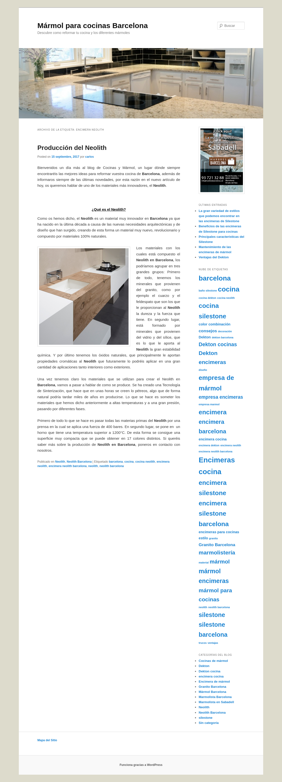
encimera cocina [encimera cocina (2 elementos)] (213, 439)
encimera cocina (211, 676)
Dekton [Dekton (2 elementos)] (205, 337)
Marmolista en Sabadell (216, 702)
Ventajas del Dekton (214, 257)
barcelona (116, 461)
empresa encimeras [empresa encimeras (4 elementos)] (221, 397)
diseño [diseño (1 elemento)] (203, 369)
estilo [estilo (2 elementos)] (203, 538)
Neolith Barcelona (79, 461)
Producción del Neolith (72, 147)
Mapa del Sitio (47, 740)
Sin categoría (209, 723)
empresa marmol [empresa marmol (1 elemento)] (209, 404)
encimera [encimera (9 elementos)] (213, 412)
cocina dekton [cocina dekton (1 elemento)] (207, 297)
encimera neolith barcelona (68, 466)
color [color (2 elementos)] (203, 324)
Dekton (204, 666)
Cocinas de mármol (213, 661)
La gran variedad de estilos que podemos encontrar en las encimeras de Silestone (219, 216)
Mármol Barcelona (212, 692)
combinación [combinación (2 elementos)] (219, 324)
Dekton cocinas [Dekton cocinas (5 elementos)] (218, 344)
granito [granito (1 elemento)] (213, 538)
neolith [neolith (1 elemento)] (203, 607)
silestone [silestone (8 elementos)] (212, 614)
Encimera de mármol (214, 681)
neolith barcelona (111, 466)
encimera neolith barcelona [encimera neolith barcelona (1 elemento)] (215, 451)
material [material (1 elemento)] (204, 562)
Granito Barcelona (212, 686)
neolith (93, 466)
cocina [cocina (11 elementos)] (228, 289)
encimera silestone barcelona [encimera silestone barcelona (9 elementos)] (214, 514)
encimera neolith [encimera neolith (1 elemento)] (230, 445)
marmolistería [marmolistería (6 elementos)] (217, 552)
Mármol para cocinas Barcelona (92, 25)
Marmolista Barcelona (215, 697)
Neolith (60, 461)
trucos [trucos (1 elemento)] (203, 642)
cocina (129, 461)
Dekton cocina (209, 671)
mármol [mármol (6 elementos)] (220, 561)
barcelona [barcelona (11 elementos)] (215, 278)
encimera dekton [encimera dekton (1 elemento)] (209, 445)
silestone (205, 717)
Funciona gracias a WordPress (140, 765)
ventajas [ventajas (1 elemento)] (213, 642)
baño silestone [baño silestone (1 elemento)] (208, 290)
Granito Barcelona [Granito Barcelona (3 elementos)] (217, 544)
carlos (89, 156)
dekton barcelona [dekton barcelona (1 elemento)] (222, 337)
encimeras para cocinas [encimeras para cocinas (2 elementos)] (219, 532)
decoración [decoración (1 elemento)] (225, 331)
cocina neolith (145, 461)
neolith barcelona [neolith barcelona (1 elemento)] (219, 607)
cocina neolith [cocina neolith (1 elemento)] (226, 297)
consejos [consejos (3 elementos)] (208, 330)
